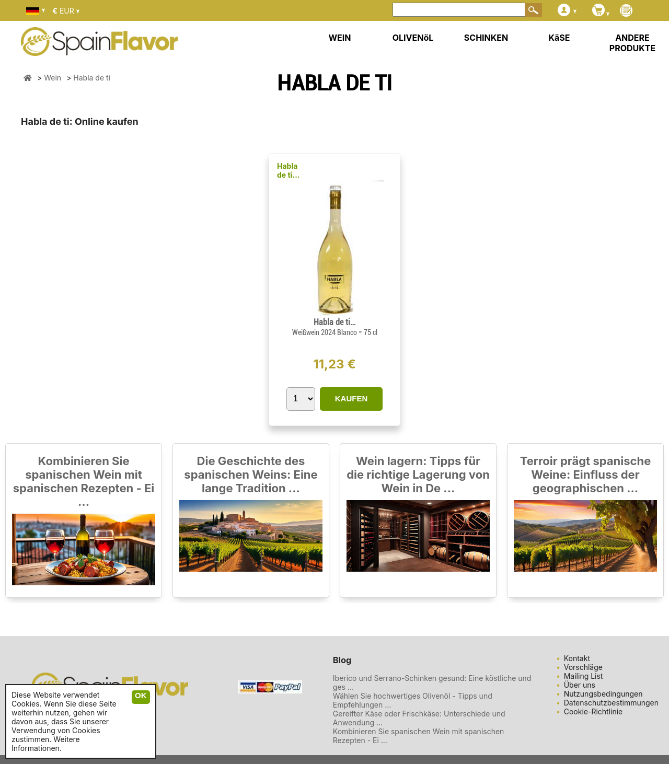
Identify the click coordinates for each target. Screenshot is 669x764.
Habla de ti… (288, 170)
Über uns (579, 684)
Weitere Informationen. (45, 744)
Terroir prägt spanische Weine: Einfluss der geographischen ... (585, 474)
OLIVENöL (413, 37)
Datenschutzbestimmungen (611, 702)
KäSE (559, 37)
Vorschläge (583, 667)
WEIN (339, 37)
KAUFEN (351, 398)
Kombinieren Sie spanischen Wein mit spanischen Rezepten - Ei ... (83, 481)
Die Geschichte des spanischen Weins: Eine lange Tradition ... (250, 474)
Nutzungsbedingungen (603, 693)
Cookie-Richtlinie (593, 711)
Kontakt (577, 658)
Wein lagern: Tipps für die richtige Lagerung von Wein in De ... (418, 474)
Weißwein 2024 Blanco (325, 332)
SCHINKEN (486, 37)
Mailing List (583, 676)
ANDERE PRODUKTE (632, 42)
